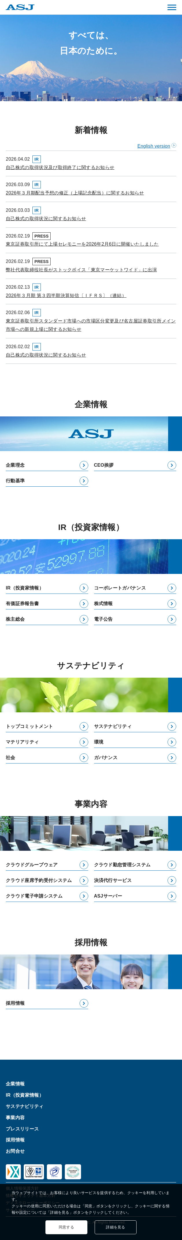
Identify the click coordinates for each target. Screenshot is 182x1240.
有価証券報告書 (22, 603)
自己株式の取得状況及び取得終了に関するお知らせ (60, 167)
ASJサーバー (108, 896)
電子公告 (103, 619)
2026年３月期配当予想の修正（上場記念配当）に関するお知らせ (75, 192)
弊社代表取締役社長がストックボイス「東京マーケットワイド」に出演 (81, 269)
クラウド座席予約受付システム (39, 880)
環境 (99, 741)
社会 (10, 757)
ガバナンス (106, 757)
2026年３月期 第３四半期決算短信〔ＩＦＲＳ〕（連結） (66, 295)
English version (153, 146)
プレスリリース (22, 1128)
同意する (66, 1227)
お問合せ (15, 1151)
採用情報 (15, 1003)
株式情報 (103, 603)
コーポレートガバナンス (120, 587)
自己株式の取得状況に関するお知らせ (46, 218)
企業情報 (15, 1083)
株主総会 (15, 619)
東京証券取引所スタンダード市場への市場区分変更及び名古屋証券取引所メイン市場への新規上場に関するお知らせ (91, 325)
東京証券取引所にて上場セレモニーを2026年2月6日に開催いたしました (82, 244)
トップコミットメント (29, 726)
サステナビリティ (113, 726)
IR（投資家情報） (25, 587)
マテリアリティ (22, 741)
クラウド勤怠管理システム (122, 864)
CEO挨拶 (104, 465)
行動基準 (15, 480)
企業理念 (15, 465)
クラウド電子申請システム (34, 896)
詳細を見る (115, 1227)
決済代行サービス (113, 880)
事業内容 (15, 1117)
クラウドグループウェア (32, 864)
